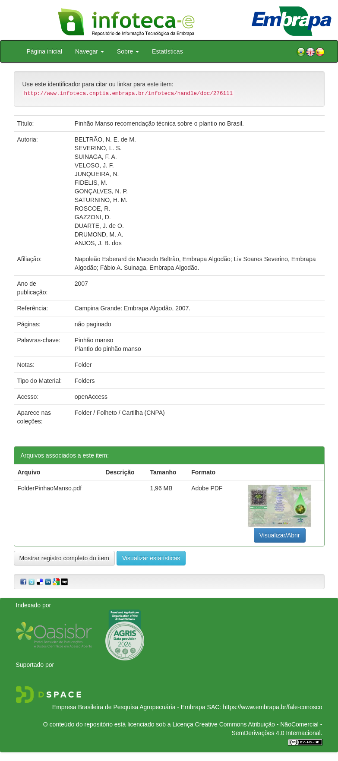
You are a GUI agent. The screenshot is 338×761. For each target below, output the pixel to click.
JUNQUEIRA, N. (97, 174)
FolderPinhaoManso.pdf (50, 488)
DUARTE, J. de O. (99, 225)
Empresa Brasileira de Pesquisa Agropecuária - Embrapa (128, 707)
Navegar (89, 51)
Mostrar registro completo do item (64, 558)
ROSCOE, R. (92, 208)
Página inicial (45, 51)
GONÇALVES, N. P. (101, 191)
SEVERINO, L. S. (98, 148)
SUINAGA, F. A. (96, 156)
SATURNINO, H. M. (101, 199)
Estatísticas (167, 51)
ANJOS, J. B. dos (98, 243)
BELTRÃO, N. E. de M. (105, 139)
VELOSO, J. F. (94, 165)
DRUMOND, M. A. (99, 234)
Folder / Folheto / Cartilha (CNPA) (120, 412)
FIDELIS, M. (91, 182)
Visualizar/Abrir (279, 535)
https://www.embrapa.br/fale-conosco (272, 707)
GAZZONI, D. (93, 217)
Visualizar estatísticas (151, 558)
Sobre (128, 51)
